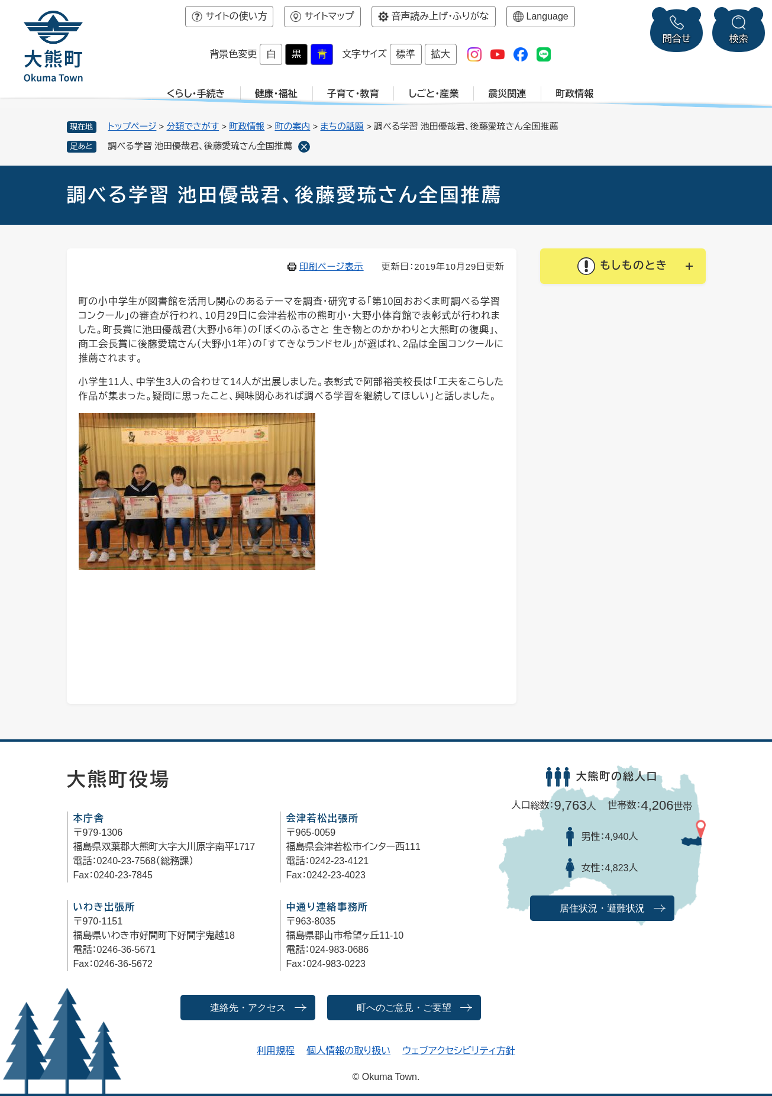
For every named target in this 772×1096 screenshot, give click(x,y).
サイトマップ (329, 16)
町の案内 (292, 126)
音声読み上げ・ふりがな (440, 16)
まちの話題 (342, 126)
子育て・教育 (353, 94)
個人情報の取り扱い (348, 1051)
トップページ (132, 126)
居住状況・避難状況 (602, 908)
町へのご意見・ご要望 (404, 1008)
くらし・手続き (196, 94)
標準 (405, 54)
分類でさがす (193, 126)
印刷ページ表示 (331, 266)
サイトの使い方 (236, 16)
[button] (623, 266)
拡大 (440, 54)
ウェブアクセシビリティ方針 (458, 1051)
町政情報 (574, 94)
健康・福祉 (276, 94)
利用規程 (276, 1051)
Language (547, 16)
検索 (738, 39)
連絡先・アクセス (248, 1008)
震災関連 (507, 94)
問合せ (677, 39)
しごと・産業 (433, 94)
